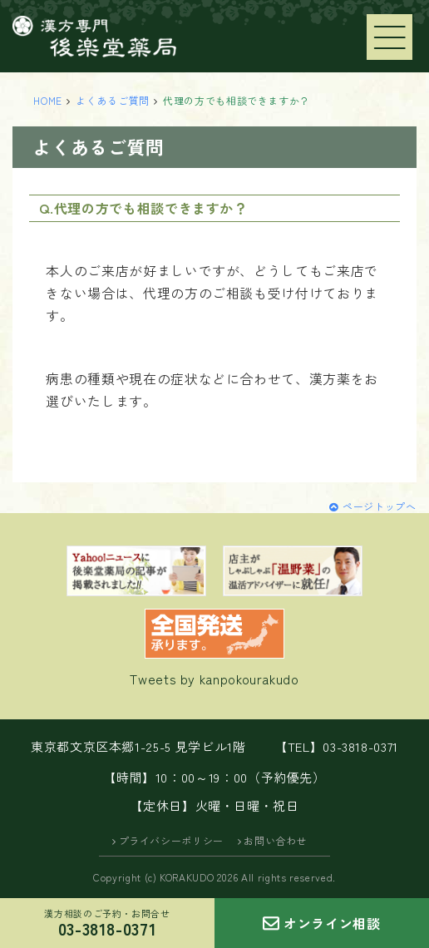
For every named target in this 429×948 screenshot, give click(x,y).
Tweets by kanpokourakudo (214, 679)
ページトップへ (379, 506)
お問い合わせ (275, 840)
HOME (47, 100)
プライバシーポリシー (171, 840)
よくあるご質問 (112, 100)
